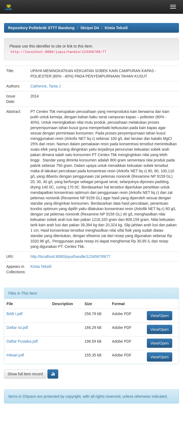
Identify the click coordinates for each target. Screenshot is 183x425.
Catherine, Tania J (45, 86)
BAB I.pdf (14, 314)
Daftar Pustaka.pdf (22, 341)
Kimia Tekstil (116, 28)
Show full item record (25, 374)
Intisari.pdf (15, 355)
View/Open (159, 315)
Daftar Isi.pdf (17, 327)
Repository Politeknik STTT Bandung (41, 28)
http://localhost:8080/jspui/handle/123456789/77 (70, 256)
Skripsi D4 (89, 28)
